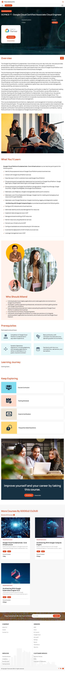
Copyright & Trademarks (40, 661)
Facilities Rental (6, 656)
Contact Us (5, 632)
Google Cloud (37, 634)
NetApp (36, 639)
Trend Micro (37, 644)
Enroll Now (11, 37)
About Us (4, 627)
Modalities (5, 659)
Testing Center (6, 664)
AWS (35, 627)
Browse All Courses (8, 515)
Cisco (35, 630)
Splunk (35, 642)
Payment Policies (38, 656)
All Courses (8, 5)
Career (4, 630)
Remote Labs (5, 661)
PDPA (35, 659)
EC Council (36, 632)
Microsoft (36, 637)
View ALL (36, 647)
